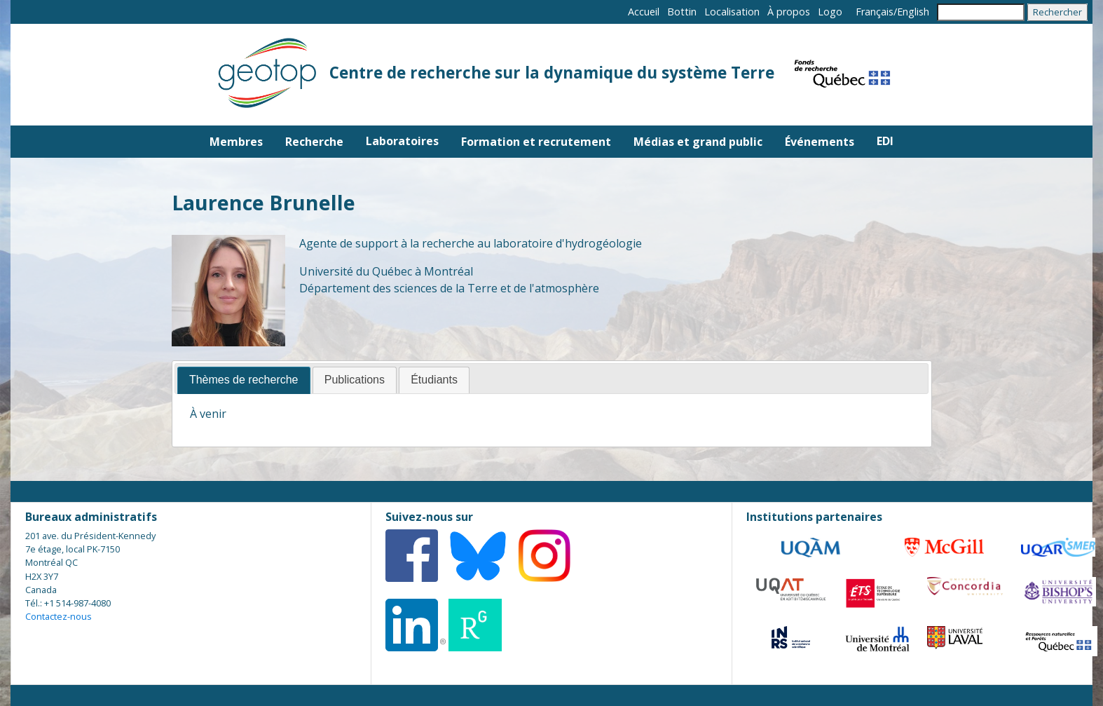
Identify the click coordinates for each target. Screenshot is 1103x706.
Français (874, 11)
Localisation (732, 11)
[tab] (243, 380)
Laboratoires (402, 141)
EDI (885, 141)
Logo (830, 11)
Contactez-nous (58, 616)
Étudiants (434, 380)
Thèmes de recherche (244, 380)
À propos (788, 11)
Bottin (682, 11)
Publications (354, 380)
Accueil (643, 11)
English (913, 11)
